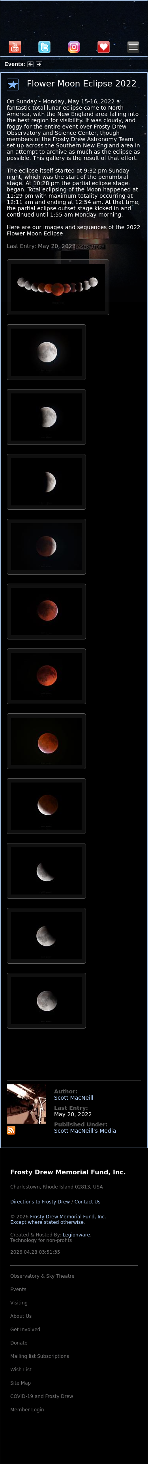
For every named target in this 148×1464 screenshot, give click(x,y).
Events (18, 1289)
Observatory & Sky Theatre (42, 1276)
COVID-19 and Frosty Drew (41, 1396)
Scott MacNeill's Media (85, 1131)
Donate (19, 1343)
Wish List (21, 1369)
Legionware (76, 1235)
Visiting (19, 1303)
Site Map (20, 1383)
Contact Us (88, 1202)
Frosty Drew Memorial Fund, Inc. (58, 1219)
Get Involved (25, 1329)
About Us (21, 1316)
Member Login (27, 1410)
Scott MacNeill (74, 1098)
